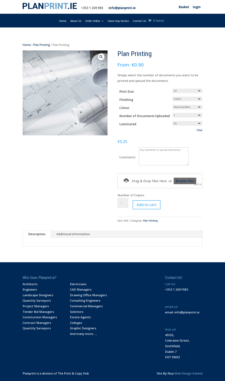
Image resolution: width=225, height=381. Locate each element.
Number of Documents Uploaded (144, 116)
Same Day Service (118, 21)
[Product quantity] (122, 203)
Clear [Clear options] (199, 130)
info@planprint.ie (122, 8)
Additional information (73, 234)
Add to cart (147, 204)
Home (62, 21)
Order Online (92, 21)
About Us (75, 21)
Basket (184, 7)
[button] (101, 56)
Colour (124, 108)
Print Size (126, 91)
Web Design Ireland (188, 373)
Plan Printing (41, 45)
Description (36, 234)
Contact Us (139, 21)
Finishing (126, 100)
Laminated (127, 124)
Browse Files (184, 181)
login (197, 7)
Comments (127, 157)
